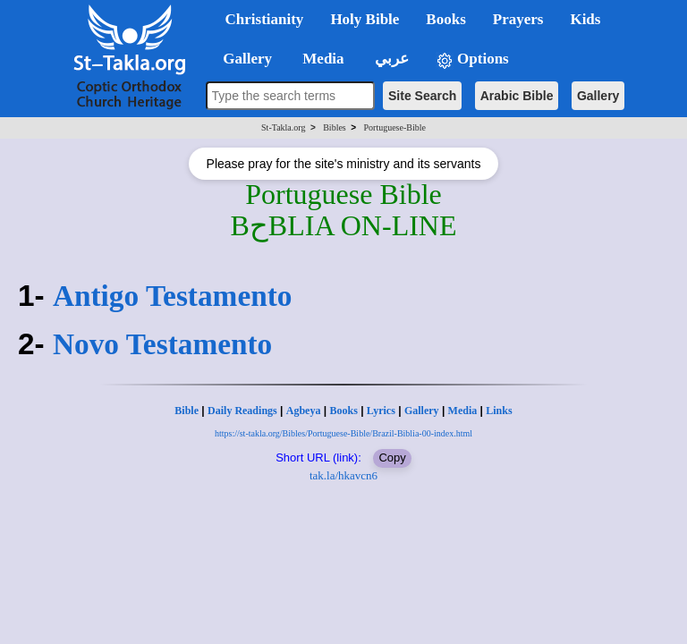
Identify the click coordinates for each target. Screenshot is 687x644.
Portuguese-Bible (395, 127)
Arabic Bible (517, 96)
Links (499, 410)
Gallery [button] (242, 58)
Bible (186, 410)
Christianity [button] (264, 19)
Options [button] (472, 59)
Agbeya (303, 410)
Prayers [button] (518, 19)
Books (343, 410)
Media (463, 410)
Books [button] (445, 19)
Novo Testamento (162, 343)
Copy (391, 457)
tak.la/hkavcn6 (343, 475)
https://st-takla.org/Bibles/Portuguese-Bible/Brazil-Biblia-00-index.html (343, 433)
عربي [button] (390, 58)
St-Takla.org (283, 127)
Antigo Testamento (173, 295)
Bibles (334, 127)
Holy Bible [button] (364, 19)
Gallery (598, 96)
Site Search (422, 96)
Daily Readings (242, 410)
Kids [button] (585, 19)
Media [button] (321, 58)
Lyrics (381, 410)
